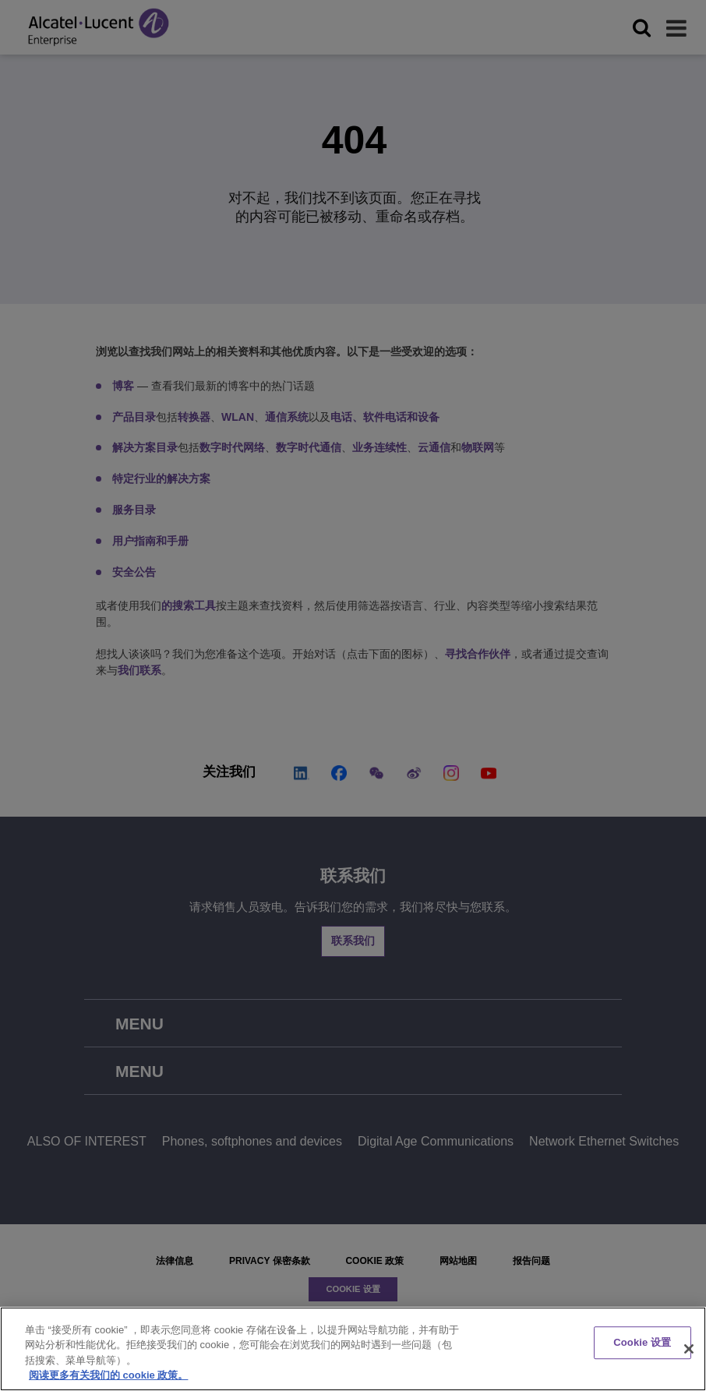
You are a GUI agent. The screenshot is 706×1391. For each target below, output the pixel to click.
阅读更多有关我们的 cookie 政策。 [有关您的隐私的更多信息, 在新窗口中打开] (108, 1375)
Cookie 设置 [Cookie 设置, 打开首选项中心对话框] (642, 1342)
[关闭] (689, 1349)
